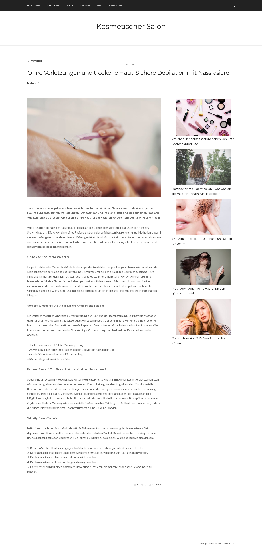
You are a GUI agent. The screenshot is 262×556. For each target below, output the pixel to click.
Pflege (69, 5)
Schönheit (53, 5)
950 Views (156, 485)
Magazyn (129, 65)
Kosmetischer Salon (131, 26)
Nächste (31, 83)
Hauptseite (34, 5)
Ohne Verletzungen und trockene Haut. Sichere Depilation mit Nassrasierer (129, 72)
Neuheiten (115, 5)
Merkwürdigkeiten (91, 5)
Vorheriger (36, 60)
